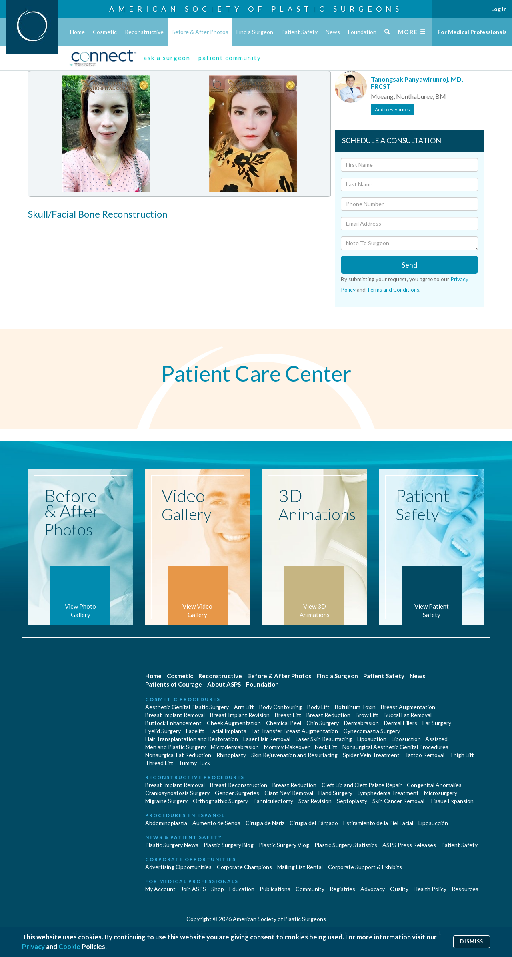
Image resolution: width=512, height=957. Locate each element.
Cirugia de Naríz (265, 822)
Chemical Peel (283, 722)
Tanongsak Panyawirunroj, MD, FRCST (417, 82)
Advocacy (372, 888)
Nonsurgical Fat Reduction (178, 754)
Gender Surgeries (237, 792)
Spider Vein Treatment (371, 754)
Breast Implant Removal (175, 714)
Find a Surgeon (254, 31)
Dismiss (471, 942)
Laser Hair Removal (266, 738)
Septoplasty (352, 800)
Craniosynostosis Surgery (177, 792)
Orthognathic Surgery (220, 800)
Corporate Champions (244, 866)
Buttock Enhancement (173, 722)
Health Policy (430, 888)
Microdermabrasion (235, 746)
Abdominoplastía (166, 822)
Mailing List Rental (300, 866)
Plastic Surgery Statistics (345, 844)
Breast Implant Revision (240, 714)
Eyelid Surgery (163, 730)
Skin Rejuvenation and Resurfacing (294, 754)
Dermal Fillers (400, 722)
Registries (342, 888)
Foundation (362, 31)
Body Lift (318, 706)
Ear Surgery (436, 722)
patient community (229, 57)
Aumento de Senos (216, 822)
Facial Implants (228, 730)
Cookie (69, 946)
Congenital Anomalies (434, 784)
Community (310, 888)
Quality (399, 888)
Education (241, 888)
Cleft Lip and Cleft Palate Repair (362, 784)
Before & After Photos (200, 31)
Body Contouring (280, 706)
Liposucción (433, 822)
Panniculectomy (273, 800)
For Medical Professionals (472, 31)
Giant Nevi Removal (288, 792)
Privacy (33, 946)
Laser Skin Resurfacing (324, 738)
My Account (160, 888)
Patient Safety (299, 31)
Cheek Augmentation (234, 722)
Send (409, 264)
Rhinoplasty (231, 754)
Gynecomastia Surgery (371, 730)
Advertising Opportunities (178, 866)
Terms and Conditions (393, 289)
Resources (465, 888)
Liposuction (371, 738)
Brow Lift (367, 714)
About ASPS (224, 684)
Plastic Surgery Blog (229, 844)
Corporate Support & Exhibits (365, 866)
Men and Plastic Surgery (175, 746)
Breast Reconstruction (238, 784)
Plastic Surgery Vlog (284, 844)
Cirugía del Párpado (314, 822)
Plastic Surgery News (171, 844)
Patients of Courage (173, 684)
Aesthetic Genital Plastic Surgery (187, 706)
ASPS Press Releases (409, 844)
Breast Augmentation (408, 706)
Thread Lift (159, 762)
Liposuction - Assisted (420, 738)
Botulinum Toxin (355, 706)
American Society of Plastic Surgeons (256, 8)
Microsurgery (440, 792)
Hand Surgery (335, 792)
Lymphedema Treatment (388, 792)
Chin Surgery (322, 722)
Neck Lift (326, 746)
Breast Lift (288, 714)
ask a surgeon (167, 57)
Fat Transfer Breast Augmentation (295, 730)
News (333, 31)
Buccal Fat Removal (408, 714)
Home (77, 31)
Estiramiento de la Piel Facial (378, 822)
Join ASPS (193, 888)
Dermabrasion (361, 722)
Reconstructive (144, 31)
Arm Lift (244, 706)
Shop (217, 888)
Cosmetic (105, 31)
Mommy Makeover (287, 746)
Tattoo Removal (424, 754)
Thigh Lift (462, 754)
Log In (499, 9)
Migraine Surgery (166, 800)
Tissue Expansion (452, 800)
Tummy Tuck (194, 762)
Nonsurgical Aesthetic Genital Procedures (395, 746)
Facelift (195, 730)
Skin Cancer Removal (398, 800)
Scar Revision (315, 800)
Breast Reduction (328, 714)
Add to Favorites (392, 109)
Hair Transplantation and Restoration (191, 738)
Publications (275, 888)
